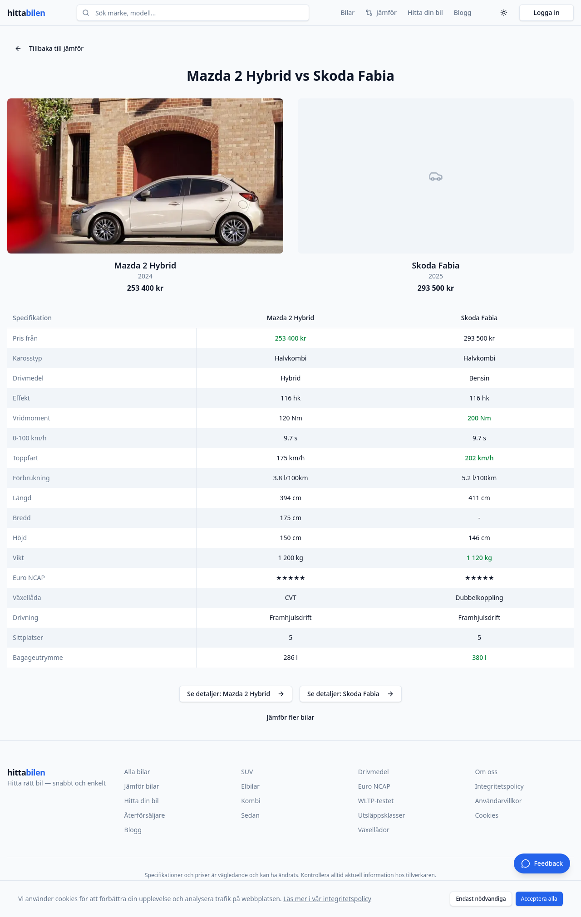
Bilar (347, 12)
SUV (247, 771)
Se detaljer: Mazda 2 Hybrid (236, 693)
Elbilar (250, 786)
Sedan (250, 815)
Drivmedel (373, 771)
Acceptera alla (539, 898)
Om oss (486, 771)
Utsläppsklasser (381, 815)
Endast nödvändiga (481, 898)
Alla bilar (137, 771)
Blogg (463, 12)
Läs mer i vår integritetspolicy (327, 898)
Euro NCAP (374, 786)
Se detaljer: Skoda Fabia (350, 693)
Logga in (546, 12)
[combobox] (193, 13)
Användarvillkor (498, 800)
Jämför (381, 12)
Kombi (250, 800)
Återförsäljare (144, 815)
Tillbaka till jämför (49, 48)
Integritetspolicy (499, 786)
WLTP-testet (376, 800)
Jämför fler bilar (290, 717)
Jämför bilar (141, 786)
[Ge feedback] (542, 863)
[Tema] (504, 13)
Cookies (486, 815)
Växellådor (373, 829)
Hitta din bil (425, 12)
